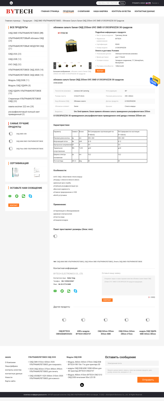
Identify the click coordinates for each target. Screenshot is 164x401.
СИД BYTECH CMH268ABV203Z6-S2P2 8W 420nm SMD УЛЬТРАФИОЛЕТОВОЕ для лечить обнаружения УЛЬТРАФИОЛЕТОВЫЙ (64, 332)
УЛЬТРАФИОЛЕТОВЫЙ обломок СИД (26, 38)
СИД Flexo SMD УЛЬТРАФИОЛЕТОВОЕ (29, 149)
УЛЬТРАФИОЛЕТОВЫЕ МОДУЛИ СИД (26, 46)
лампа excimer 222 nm (19, 106)
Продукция (68, 11)
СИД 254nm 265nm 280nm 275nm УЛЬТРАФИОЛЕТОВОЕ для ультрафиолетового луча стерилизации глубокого (126, 332)
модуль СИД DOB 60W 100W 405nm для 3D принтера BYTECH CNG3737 (84, 369)
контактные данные (145, 11)
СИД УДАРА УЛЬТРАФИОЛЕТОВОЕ (24, 91)
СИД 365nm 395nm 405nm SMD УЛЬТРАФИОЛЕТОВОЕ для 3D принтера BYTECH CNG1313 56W (105, 332)
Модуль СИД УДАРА (18, 85)
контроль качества (121, 11)
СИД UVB (12, 59)
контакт (100, 71)
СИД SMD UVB (21, 134)
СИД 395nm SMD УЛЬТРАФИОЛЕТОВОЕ (99, 262)
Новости (8, 377)
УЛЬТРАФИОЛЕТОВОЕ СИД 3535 (23, 70)
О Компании (84, 11)
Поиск (122, 3)
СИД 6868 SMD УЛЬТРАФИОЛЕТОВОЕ (29, 141)
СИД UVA (12, 54)
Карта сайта (10, 381)
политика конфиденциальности (35, 395)
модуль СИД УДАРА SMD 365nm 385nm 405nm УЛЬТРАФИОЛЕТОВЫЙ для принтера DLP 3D (147, 332)
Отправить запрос (138, 3)
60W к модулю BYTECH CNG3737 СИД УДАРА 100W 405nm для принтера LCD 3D (83, 332)
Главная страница (50, 11)
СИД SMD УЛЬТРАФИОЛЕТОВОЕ (47, 21)
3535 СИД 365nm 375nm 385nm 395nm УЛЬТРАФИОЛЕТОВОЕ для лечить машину (45, 370)
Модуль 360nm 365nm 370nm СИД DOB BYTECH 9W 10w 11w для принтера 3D (84, 363)
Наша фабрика (100, 11)
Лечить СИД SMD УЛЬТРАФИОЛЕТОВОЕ (128, 262)
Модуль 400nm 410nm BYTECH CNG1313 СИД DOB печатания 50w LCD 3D (85, 376)
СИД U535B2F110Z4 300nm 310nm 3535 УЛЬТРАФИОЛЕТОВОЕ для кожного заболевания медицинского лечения (46, 377)
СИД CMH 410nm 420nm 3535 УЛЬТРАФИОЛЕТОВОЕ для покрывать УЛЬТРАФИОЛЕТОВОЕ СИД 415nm (45, 363)
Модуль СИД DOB (16, 80)
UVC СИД (12, 64)
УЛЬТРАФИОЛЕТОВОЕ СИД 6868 (23, 75)
